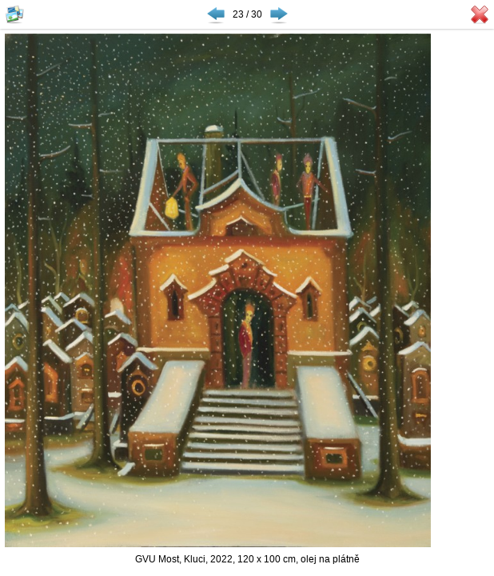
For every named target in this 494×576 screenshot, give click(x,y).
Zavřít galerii (479, 14)
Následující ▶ (279, 14)
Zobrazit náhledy (14, 14)
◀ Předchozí (215, 14)
